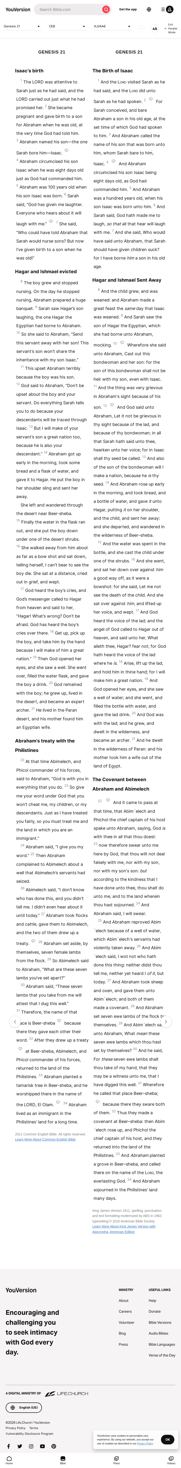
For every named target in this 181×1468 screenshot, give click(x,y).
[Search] (67, 9)
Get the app (128, 9)
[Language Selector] (149, 9)
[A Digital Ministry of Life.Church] (90, 1391)
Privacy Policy (15, 1428)
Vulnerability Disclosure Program (29, 1433)
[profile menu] (166, 9)
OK (167, 1439)
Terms (33, 1428)
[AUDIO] (141, 28)
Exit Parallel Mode (171, 28)
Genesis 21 (22, 26)
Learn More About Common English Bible (45, 1139)
